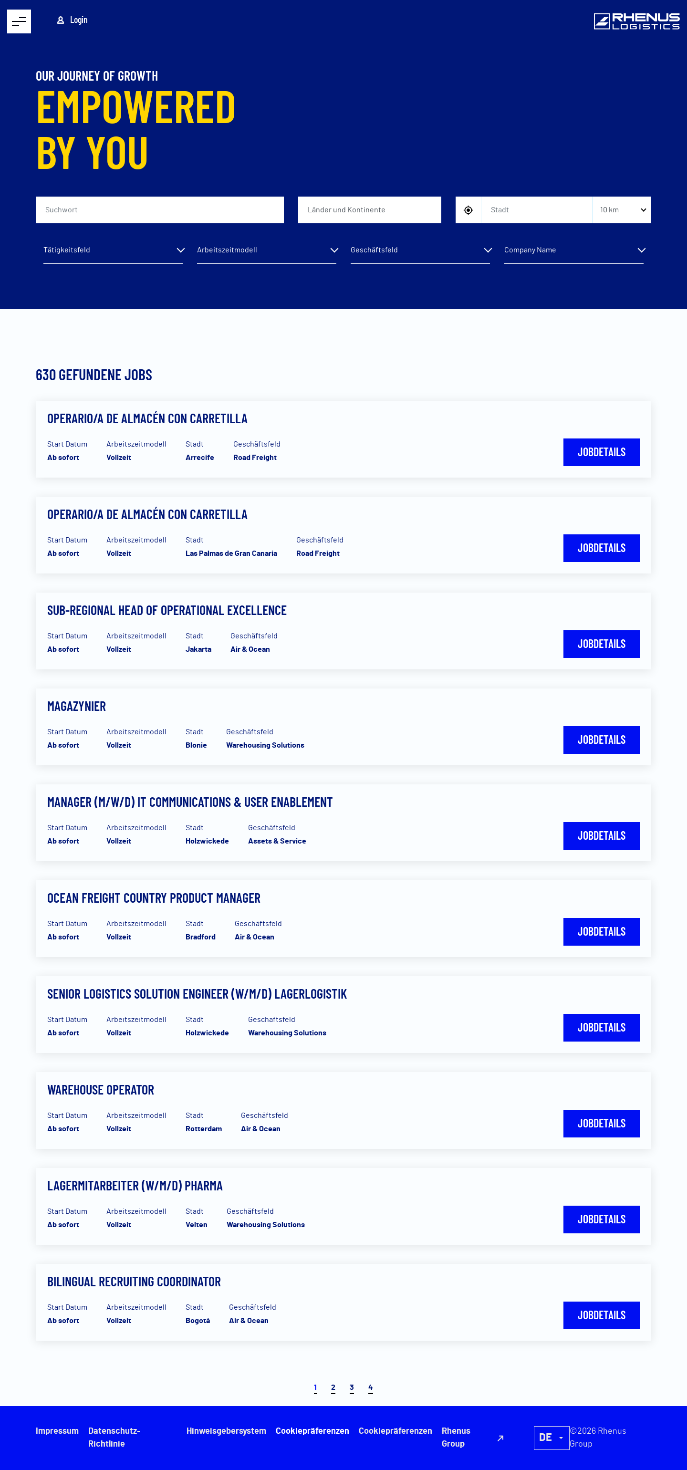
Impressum (57, 1431)
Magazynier (76, 706)
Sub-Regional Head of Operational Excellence (167, 610)
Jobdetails (601, 452)
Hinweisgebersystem (226, 1431)
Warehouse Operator (100, 1089)
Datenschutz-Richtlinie (114, 1438)
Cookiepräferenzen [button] (395, 1431)
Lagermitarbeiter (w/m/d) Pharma (135, 1185)
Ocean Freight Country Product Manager (153, 897)
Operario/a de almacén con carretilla (147, 418)
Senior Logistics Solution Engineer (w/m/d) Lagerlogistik (197, 993)
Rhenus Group (456, 1438)
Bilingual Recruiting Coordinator (134, 1281)
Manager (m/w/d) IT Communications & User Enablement (190, 801)
